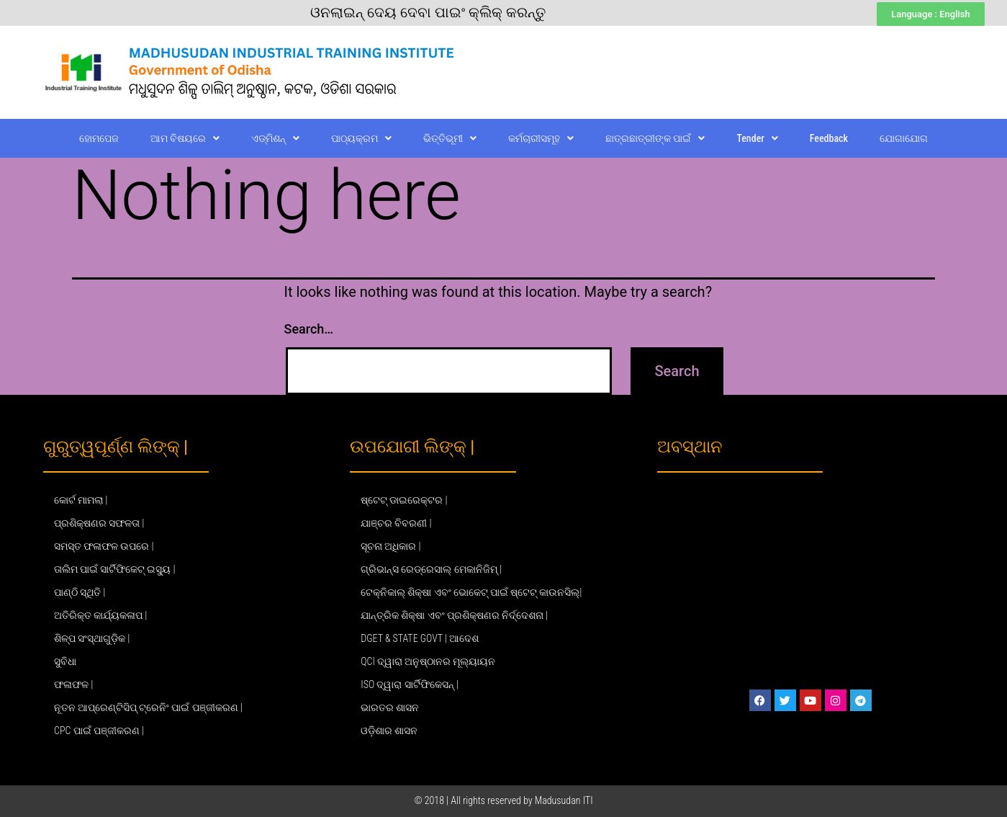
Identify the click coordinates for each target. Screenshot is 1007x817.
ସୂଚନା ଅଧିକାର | (390, 546)
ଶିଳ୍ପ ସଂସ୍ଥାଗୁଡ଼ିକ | (92, 638)
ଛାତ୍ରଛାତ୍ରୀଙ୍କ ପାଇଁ (655, 138)
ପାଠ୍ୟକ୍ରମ (361, 138)
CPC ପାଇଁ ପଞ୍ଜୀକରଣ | (99, 730)
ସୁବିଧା (65, 661)
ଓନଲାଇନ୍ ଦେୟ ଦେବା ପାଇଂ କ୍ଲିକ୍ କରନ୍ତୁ (428, 12)
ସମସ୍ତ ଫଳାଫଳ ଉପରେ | (104, 546)
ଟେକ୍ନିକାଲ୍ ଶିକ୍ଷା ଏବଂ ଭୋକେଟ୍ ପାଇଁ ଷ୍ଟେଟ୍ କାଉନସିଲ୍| (471, 592)
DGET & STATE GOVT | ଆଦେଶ (420, 638)
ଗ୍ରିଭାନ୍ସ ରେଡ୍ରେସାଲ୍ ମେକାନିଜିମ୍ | (431, 569)
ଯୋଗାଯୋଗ (904, 138)
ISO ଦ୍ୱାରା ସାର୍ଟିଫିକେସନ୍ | (409, 684)
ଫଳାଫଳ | (73, 684)
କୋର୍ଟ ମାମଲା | (80, 500)
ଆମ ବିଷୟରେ (185, 138)
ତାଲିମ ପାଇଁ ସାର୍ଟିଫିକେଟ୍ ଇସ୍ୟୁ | (115, 569)
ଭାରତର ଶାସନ (390, 707)
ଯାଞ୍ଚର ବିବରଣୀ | (396, 523)
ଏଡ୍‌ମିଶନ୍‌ (275, 138)
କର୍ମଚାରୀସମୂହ (541, 138)
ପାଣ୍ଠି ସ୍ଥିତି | (79, 592)
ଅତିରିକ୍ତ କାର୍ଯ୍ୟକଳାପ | (100, 615)
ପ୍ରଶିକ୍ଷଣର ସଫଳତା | (99, 523)
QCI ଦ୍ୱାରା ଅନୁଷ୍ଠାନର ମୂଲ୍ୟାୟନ (428, 661)
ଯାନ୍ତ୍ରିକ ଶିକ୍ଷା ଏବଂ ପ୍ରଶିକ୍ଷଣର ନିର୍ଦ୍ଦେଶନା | (454, 615)
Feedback (829, 138)
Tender (756, 138)
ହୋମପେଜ (99, 138)
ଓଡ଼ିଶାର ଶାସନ (389, 730)
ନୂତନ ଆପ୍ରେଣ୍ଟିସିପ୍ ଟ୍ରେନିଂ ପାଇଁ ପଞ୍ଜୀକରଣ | (148, 707)
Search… (309, 328)
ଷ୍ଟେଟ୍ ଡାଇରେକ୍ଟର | (404, 500)
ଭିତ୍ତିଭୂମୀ (450, 138)
